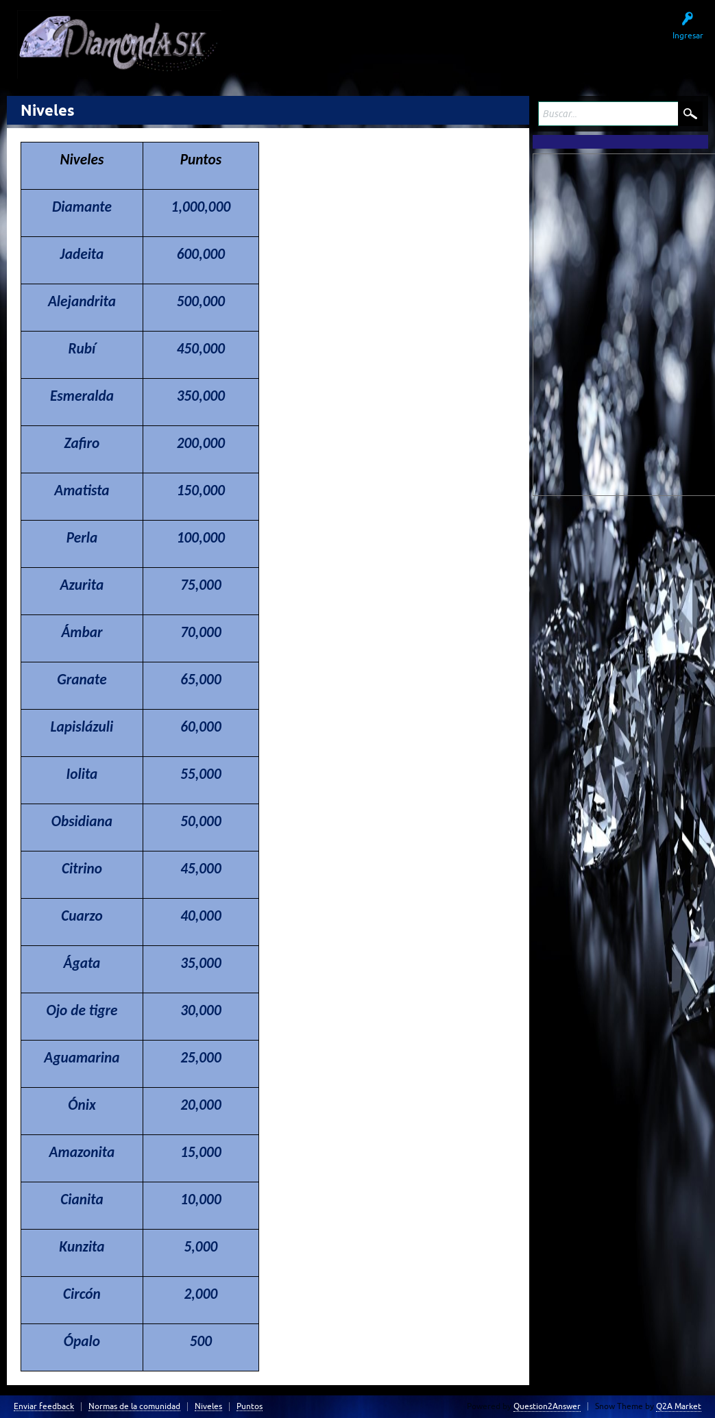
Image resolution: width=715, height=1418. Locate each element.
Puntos (250, 1406)
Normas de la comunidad (134, 1406)
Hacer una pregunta (503, 37)
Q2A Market (678, 1406)
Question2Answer (547, 1406)
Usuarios (422, 37)
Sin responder (352, 37)
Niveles (208, 1406)
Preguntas (282, 37)
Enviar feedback (44, 1406)
